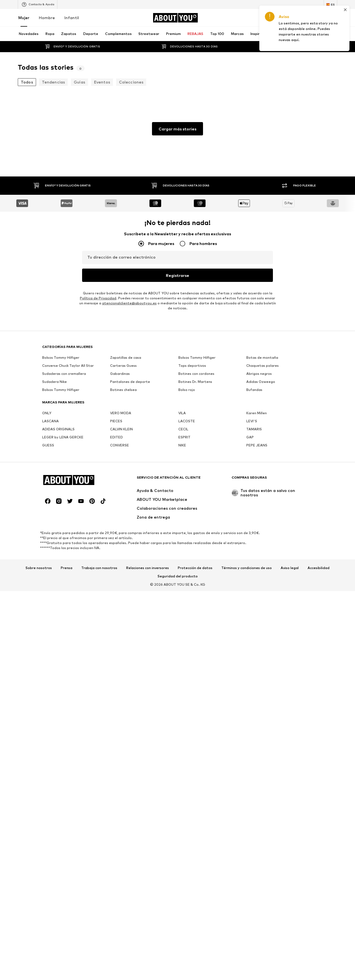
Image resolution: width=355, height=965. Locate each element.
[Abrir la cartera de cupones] (271, 17)
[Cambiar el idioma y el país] (330, 4)
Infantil (71, 17)
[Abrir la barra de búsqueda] (275, 33)
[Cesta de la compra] (334, 17)
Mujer (23, 17)
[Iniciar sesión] (287, 17)
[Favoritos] (318, 17)
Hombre (47, 17)
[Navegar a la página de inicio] (175, 17)
